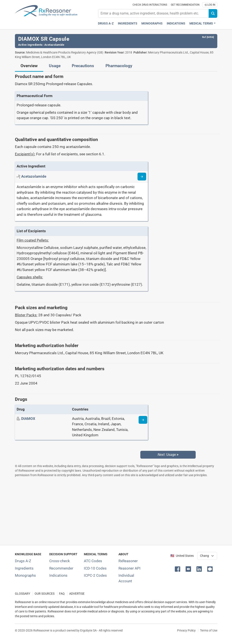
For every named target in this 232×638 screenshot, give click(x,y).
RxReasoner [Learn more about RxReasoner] (128, 561)
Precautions (83, 65)
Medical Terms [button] (201, 23)
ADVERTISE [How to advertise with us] (77, 594)
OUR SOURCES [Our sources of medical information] (44, 594)
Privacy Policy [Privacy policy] (186, 630)
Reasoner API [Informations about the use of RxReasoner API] (129, 568)
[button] (178, 568)
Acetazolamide (54, 44)
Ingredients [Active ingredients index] (127, 23)
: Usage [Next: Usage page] (168, 455)
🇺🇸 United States (182, 556)
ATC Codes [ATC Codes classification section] (93, 561)
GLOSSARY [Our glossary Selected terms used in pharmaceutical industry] (22, 594)
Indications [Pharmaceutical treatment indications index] (176, 23)
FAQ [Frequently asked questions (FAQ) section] (62, 594)
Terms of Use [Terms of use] (208, 630)
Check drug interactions (150, 4)
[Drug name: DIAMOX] (28, 418)
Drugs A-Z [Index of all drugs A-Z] (23, 561)
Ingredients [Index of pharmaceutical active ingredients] (24, 568)
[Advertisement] (116, 511)
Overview (29, 65)
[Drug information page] (143, 420)
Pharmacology (119, 65)
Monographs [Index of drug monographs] (25, 575)
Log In (209, 4)
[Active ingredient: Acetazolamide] (33, 176)
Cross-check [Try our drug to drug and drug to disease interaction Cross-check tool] (59, 561)
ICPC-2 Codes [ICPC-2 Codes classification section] (95, 575)
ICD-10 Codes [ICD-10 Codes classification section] (95, 568)
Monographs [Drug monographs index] (152, 23)
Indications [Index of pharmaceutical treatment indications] (58, 575)
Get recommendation (185, 4)
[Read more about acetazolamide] (142, 176)
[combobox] (153, 13)
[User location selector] (207, 556)
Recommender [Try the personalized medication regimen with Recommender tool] (61, 568)
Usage (55, 65)
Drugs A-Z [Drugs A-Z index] (106, 23)
